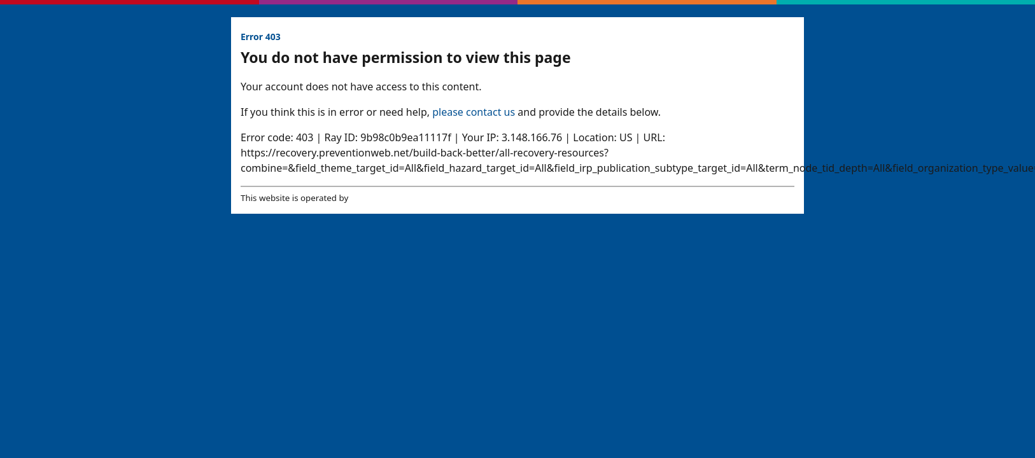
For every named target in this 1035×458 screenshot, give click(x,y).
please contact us (473, 112)
